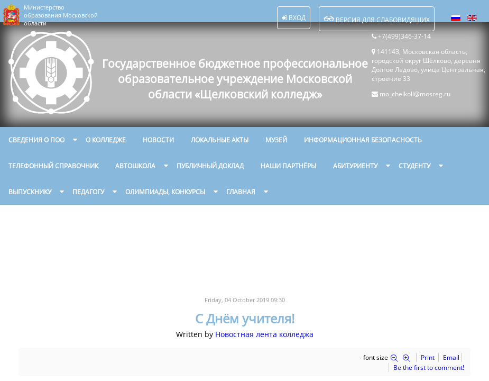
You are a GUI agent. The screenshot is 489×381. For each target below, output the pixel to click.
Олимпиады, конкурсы (165, 191)
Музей (276, 139)
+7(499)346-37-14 (404, 36)
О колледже (106, 139)
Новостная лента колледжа (264, 334)
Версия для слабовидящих (377, 18)
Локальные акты (219, 139)
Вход (294, 17)
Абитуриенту (355, 165)
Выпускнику (29, 191)
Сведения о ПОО (36, 139)
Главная (240, 191)
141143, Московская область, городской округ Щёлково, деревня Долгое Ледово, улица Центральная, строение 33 (428, 65)
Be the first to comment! (428, 367)
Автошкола (135, 165)
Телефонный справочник (53, 165)
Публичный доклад (210, 165)
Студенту (414, 165)
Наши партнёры (288, 165)
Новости (158, 139)
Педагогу (88, 191)
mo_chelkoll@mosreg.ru (415, 93)
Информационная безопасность (363, 139)
